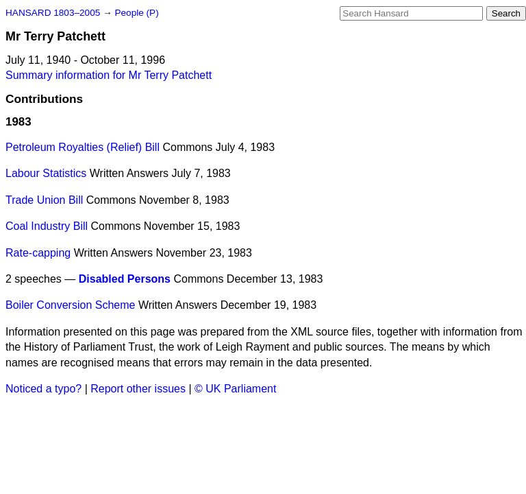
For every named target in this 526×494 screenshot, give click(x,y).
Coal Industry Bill (46, 226)
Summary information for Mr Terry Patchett (108, 75)
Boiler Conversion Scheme (70, 305)
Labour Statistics (45, 173)
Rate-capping (38, 253)
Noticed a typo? (43, 389)
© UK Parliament (235, 389)
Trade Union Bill (44, 200)
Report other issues (138, 389)
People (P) (136, 13)
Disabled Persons (125, 279)
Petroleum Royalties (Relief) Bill (82, 147)
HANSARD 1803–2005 (52, 13)
